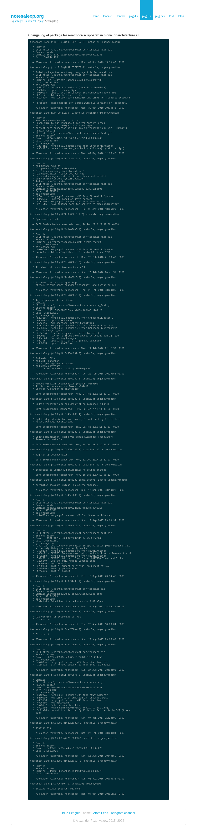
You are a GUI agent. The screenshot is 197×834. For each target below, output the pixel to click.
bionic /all (31, 20)
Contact (120, 16)
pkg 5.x (146, 16)
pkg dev (160, 16)
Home (95, 16)
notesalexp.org (27, 16)
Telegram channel (123, 813)
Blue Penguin (71, 813)
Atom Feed (100, 813)
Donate (107, 16)
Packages (18, 20)
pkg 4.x (133, 16)
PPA (171, 16)
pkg (41, 20)
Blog (181, 16)
